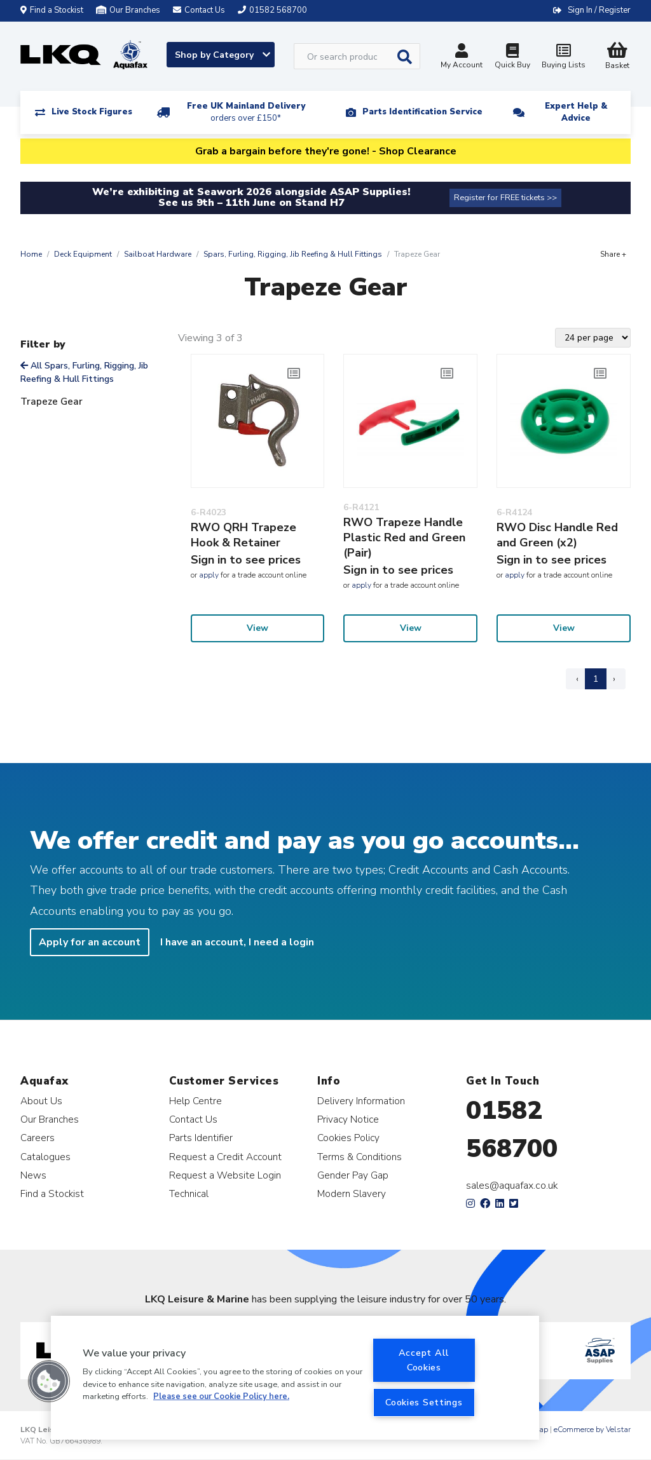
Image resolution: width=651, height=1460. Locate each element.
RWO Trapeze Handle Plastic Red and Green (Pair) (404, 537)
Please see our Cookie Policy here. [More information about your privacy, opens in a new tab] (221, 1396)
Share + (613, 254)
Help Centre (195, 1100)
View (257, 628)
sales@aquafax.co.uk (512, 1186)
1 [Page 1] (595, 679)
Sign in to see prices (246, 559)
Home (31, 254)
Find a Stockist (51, 10)
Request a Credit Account (225, 1156)
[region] (295, 1378)
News (33, 1175)
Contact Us (193, 1119)
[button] (49, 1381)
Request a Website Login (225, 1175)
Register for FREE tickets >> (505, 197)
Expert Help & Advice (576, 112)
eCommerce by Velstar (592, 1429)
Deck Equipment (83, 254)
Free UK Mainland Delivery (246, 112)
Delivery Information (361, 1100)
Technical (189, 1193)
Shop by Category (222, 55)
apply (209, 575)
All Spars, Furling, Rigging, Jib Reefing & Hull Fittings (84, 372)
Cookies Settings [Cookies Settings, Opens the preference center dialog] (424, 1402)
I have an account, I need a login (237, 942)
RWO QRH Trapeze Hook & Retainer (243, 535)
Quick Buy (512, 57)
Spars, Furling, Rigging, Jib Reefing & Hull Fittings (292, 254)
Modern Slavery (351, 1193)
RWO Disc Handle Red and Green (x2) (557, 535)
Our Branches (128, 10)
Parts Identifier (201, 1137)
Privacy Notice (348, 1119)
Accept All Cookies (424, 1360)
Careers (37, 1137)
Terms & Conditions (359, 1156)
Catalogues (45, 1156)
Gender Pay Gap (352, 1175)
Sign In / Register (599, 10)
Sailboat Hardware (157, 254)
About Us (41, 1100)
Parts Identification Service (422, 112)
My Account (462, 57)
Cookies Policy (348, 1137)
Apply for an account (89, 942)
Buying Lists (563, 57)
